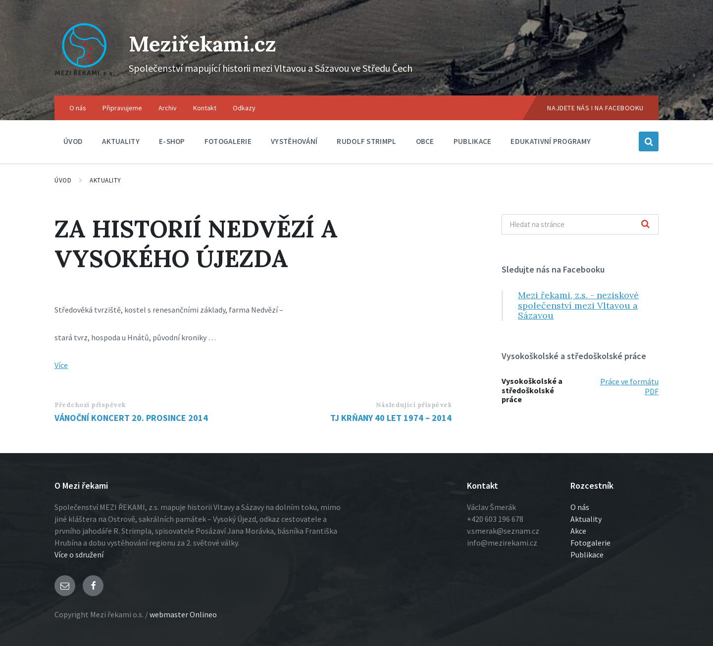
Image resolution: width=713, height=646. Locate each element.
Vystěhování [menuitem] (294, 141)
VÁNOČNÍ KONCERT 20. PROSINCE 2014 (131, 417)
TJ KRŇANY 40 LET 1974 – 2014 (391, 417)
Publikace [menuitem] (473, 141)
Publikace (587, 554)
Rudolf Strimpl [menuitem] (366, 141)
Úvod (62, 180)
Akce (578, 531)
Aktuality (105, 180)
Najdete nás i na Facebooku (595, 107)
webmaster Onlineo (183, 614)
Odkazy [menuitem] (244, 107)
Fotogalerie (590, 543)
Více (61, 365)
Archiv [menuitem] (167, 107)
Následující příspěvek (414, 405)
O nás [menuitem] (77, 107)
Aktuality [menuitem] (121, 141)
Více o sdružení (78, 554)
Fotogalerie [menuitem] (228, 141)
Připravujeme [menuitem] (122, 107)
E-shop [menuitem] (172, 141)
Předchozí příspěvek (90, 405)
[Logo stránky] (84, 76)
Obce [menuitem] (425, 141)
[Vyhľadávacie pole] (580, 224)
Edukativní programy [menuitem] (550, 141)
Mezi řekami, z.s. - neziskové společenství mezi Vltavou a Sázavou (578, 305)
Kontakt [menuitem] (204, 107)
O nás (579, 507)
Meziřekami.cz (212, 43)
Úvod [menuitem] (73, 141)
